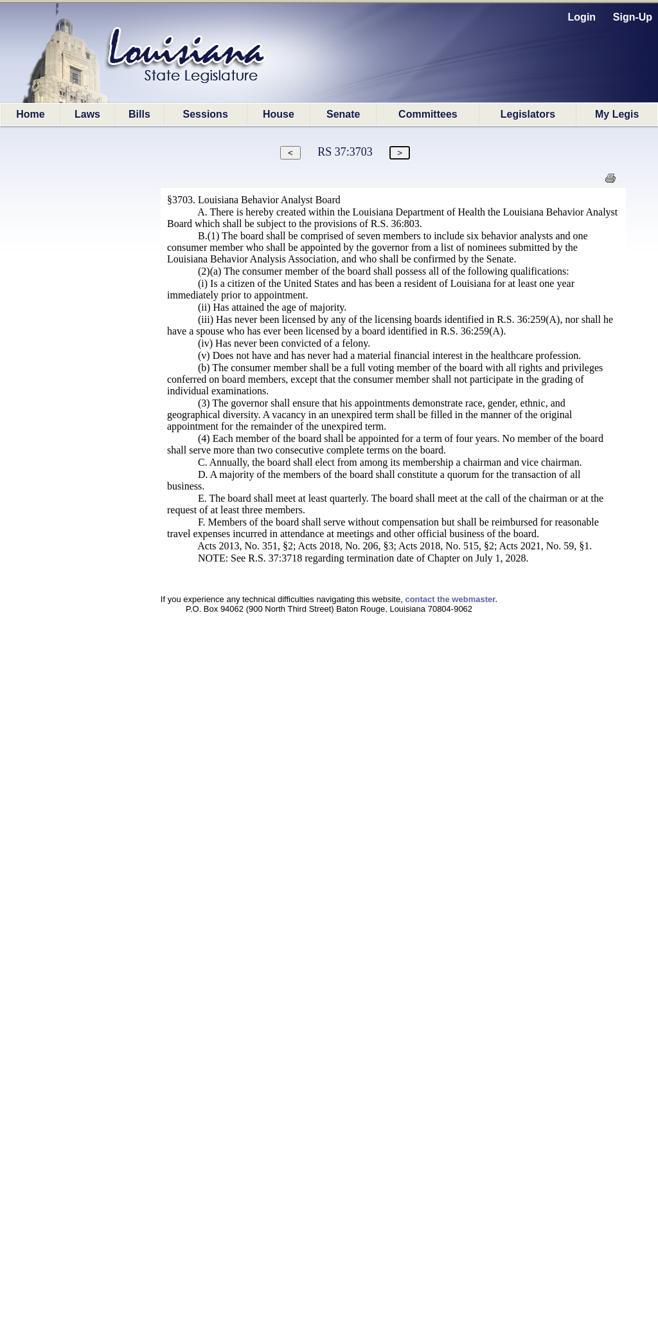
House (278, 114)
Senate (343, 114)
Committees (428, 114)
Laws (87, 114)
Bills (139, 114)
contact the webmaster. (451, 599)
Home (30, 114)
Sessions (205, 114)
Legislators (528, 114)
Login (582, 17)
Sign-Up (632, 17)
